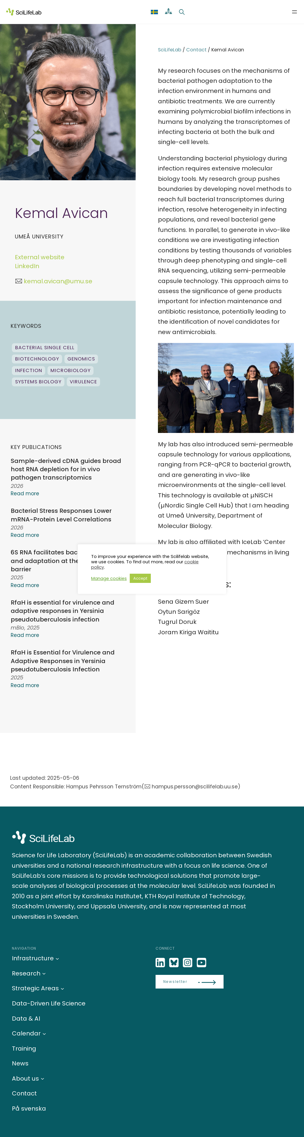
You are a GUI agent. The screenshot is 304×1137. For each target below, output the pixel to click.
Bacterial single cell (45, 347)
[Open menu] (294, 11)
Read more (25, 493)
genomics (81, 358)
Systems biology (38, 381)
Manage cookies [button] (109, 578)
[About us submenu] (42, 1078)
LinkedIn (27, 266)
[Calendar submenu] (44, 1033)
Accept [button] (140, 578)
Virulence (83, 381)
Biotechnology (37, 358)
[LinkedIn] (161, 962)
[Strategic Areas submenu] (62, 988)
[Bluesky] (174, 962)
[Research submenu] (44, 973)
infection (28, 370)
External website (39, 257)
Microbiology (70, 370)
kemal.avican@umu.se (58, 281)
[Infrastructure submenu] (57, 958)
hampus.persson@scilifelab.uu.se (195, 786)
